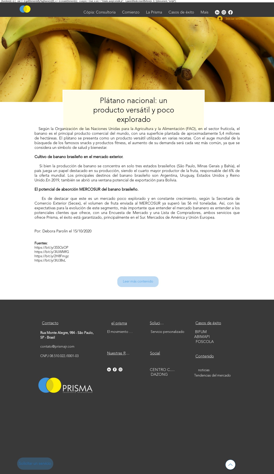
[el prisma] (119, 323)
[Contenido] (205, 356)
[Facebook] (230, 12)
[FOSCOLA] (205, 341)
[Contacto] (50, 323)
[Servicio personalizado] (168, 332)
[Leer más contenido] (138, 281)
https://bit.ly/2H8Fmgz (51, 256)
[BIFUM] (201, 332)
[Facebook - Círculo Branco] (115, 369)
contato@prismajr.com (57, 346)
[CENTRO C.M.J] (164, 370)
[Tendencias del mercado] (212, 375)
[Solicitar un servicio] (35, 464)
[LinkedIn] (217, 12)
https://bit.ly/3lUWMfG (51, 252)
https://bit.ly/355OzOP (51, 248)
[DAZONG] (160, 374)
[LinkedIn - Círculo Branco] (109, 369)
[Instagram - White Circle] (120, 369)
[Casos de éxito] (208, 323)
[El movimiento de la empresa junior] (121, 332)
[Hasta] (230, 465)
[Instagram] (224, 12)
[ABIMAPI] (202, 337)
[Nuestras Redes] (119, 353)
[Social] (155, 353)
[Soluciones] (157, 323)
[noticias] (204, 370)
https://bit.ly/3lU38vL (50, 260)
